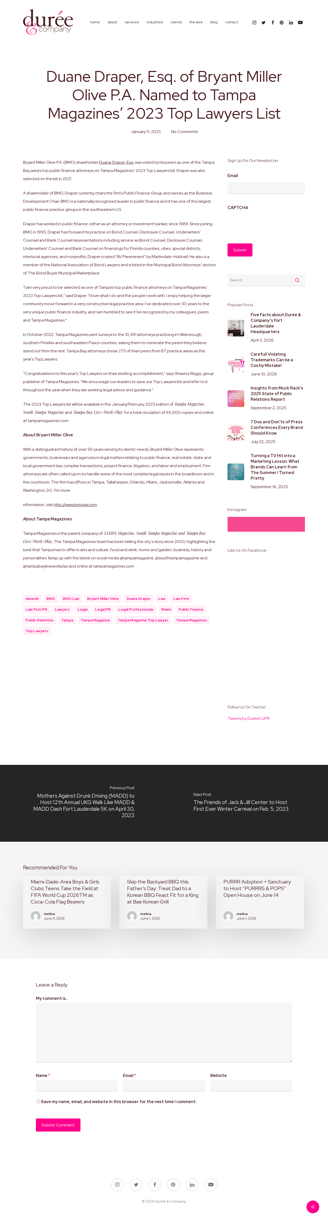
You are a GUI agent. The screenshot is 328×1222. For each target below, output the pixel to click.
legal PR (103, 609)
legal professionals (135, 609)
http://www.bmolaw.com (75, 504)
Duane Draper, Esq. (116, 162)
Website (218, 1075)
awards (32, 598)
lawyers (62, 609)
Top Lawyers (37, 631)
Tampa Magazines (191, 620)
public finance (191, 609)
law (162, 598)
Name (43, 1075)
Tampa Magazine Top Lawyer (143, 620)
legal (82, 609)
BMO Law (71, 598)
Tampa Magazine (95, 620)
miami (166, 609)
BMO (50, 598)
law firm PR (36, 609)
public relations (40, 620)
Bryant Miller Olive (103, 598)
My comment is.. (52, 998)
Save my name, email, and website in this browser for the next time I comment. (119, 1101)
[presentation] (266, 224)
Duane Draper (139, 598)
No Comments (184, 131)
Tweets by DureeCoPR (249, 718)
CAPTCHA (238, 207)
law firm (181, 598)
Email (233, 175)
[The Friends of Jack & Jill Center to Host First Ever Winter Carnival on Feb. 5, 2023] (246, 803)
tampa (67, 620)
